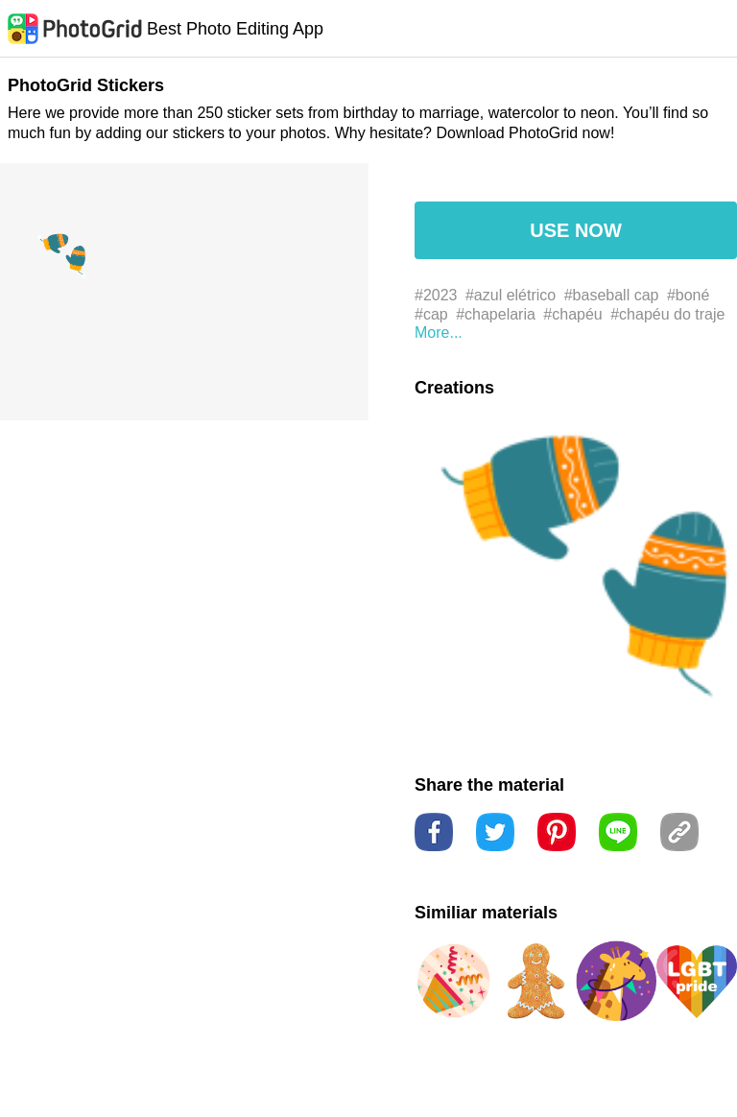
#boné (688, 295)
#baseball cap (611, 295)
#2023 (436, 295)
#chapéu (572, 314)
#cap (431, 314)
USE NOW (576, 230)
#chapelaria (495, 314)
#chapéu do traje (667, 314)
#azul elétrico (510, 295)
